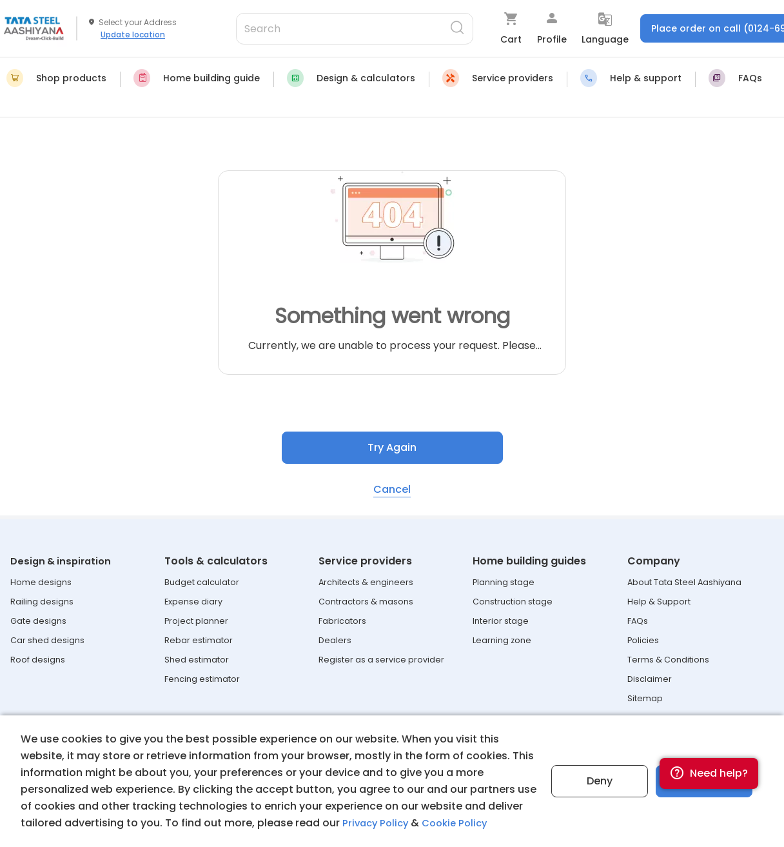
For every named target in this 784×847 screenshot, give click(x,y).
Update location (133, 34)
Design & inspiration (63, 560)
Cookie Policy (461, 822)
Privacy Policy (377, 822)
